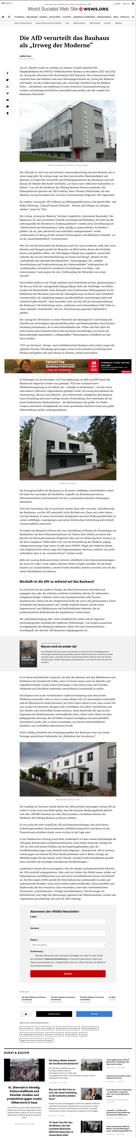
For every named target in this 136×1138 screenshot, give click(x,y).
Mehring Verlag (79, 23)
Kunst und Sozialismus (44, 1028)
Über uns (126, 4)
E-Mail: (33, 917)
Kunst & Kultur (26, 1028)
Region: (34, 940)
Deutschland (71, 1034)
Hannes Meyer (68, 286)
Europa (83, 1034)
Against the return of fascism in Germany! (36, 1040)
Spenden (118, 23)
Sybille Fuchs (25, 56)
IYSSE (67, 23)
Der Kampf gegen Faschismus (31, 1034)
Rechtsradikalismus (90, 1028)
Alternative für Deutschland (68, 1028)
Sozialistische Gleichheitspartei (48, 23)
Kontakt (117, 4)
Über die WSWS (95, 23)
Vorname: (34, 928)
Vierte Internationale (23, 23)
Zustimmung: (36, 951)
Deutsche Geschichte (54, 1034)
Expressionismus (71, 549)
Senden (68, 973)
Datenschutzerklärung (55, 959)
